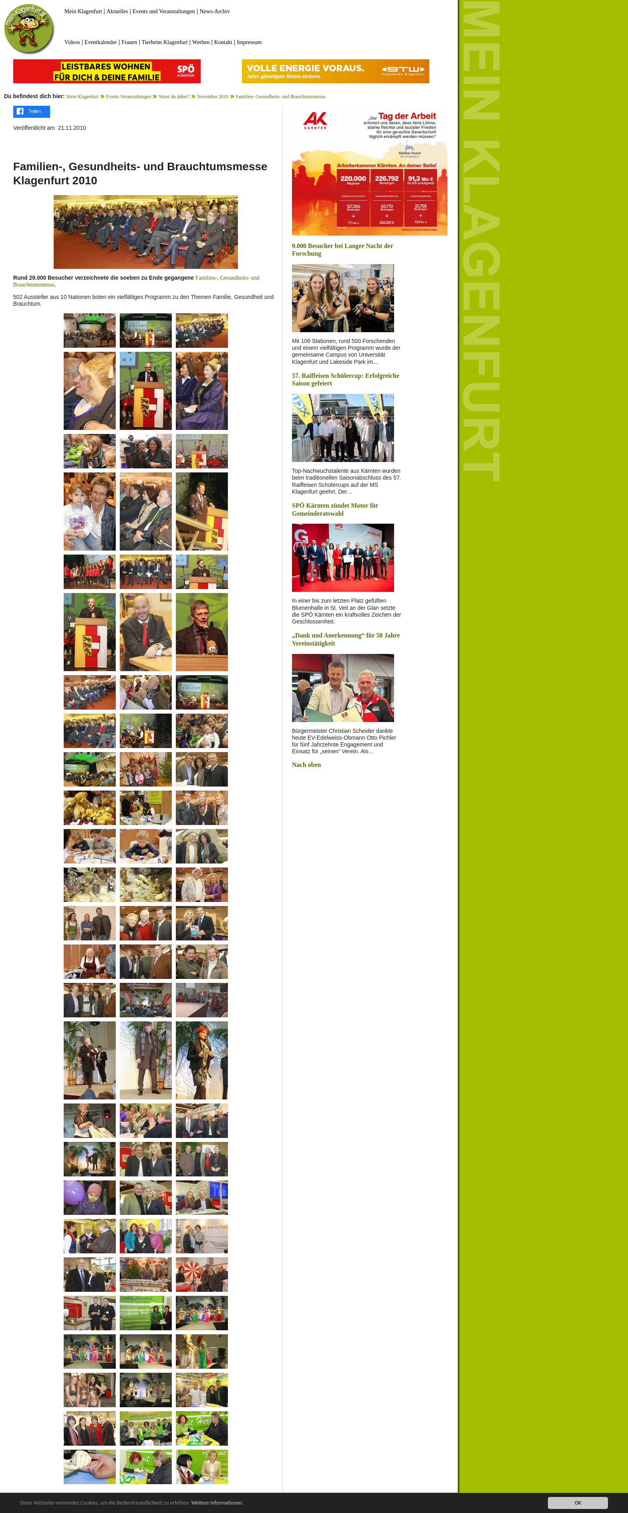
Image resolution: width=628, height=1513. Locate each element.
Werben (200, 42)
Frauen (129, 42)
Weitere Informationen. (217, 1503)
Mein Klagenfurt (83, 11)
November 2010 (212, 96)
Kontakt (223, 42)
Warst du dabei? (174, 96)
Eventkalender (101, 42)
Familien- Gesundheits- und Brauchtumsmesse (280, 96)
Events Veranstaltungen (128, 96)
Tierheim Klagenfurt (165, 42)
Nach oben (306, 764)
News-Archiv (215, 11)
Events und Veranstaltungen (164, 11)
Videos (72, 42)
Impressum (249, 42)
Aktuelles (117, 11)
